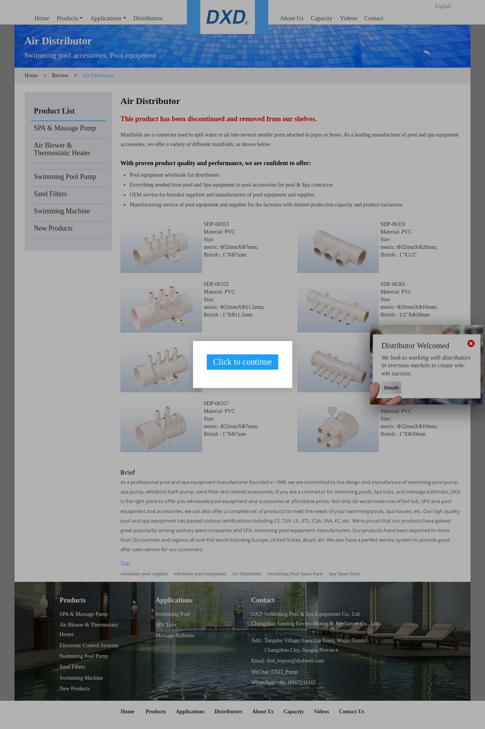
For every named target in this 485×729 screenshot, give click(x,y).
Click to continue (242, 362)
